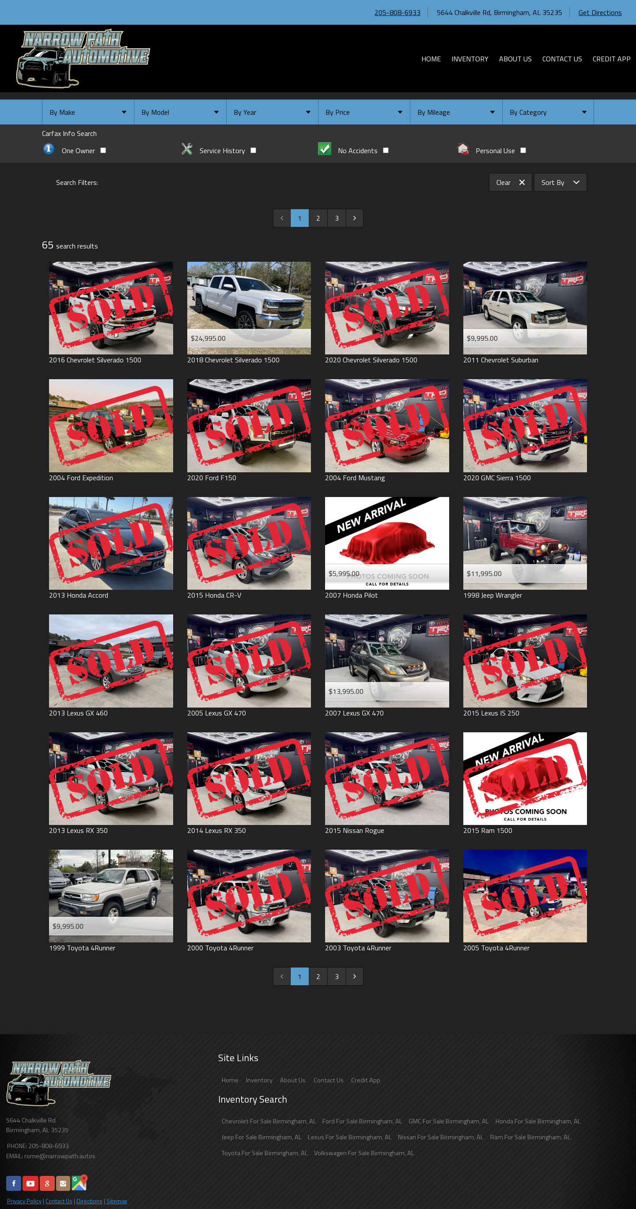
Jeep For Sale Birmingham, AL (262, 1137)
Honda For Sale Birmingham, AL (538, 1121)
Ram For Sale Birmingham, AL (530, 1137)
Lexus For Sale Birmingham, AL (350, 1137)
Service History (218, 150)
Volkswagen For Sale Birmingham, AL (364, 1153)
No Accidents (353, 150)
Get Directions (600, 12)
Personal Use (491, 150)
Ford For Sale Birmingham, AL (362, 1121)
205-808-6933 (397, 12)
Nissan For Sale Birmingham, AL (441, 1137)
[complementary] (609, 1182)
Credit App (365, 1080)
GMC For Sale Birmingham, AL (449, 1121)
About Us (293, 1080)
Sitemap (116, 1201)
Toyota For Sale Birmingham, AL (265, 1153)
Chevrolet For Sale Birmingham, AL (269, 1121)
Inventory (259, 1080)
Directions (89, 1201)
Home (230, 1080)
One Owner (74, 150)
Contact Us (58, 1201)
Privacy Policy (24, 1201)
